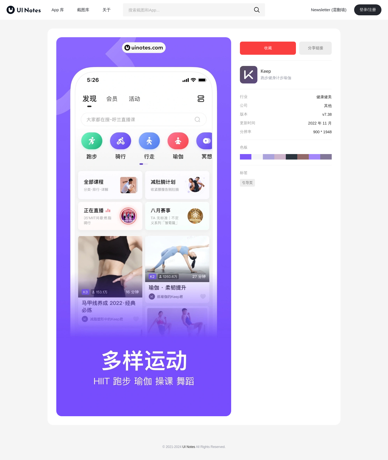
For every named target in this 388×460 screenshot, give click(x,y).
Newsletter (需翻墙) (328, 9)
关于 (106, 9)
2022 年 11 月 (320, 123)
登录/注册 (368, 9)
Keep (266, 71)
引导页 (247, 183)
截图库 (83, 9)
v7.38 (327, 114)
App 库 (58, 9)
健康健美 (324, 97)
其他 (328, 105)
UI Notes (188, 447)
